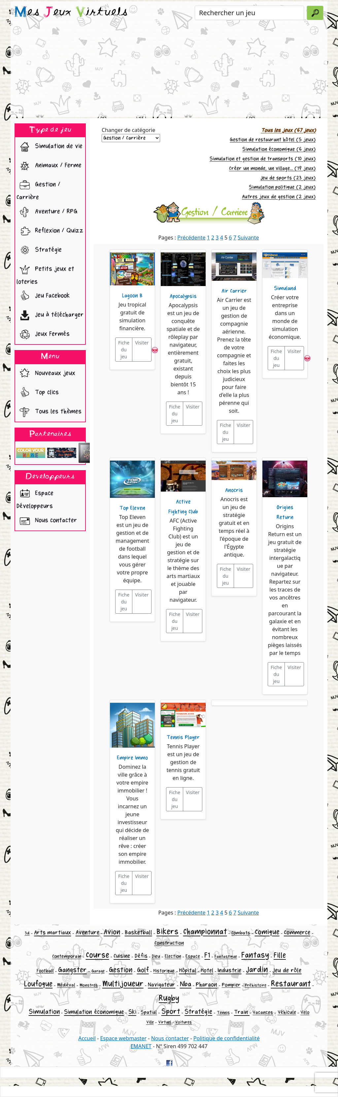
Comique (267, 932)
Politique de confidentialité (226, 1038)
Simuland (285, 288)
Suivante (248, 237)
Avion (112, 932)
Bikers (167, 931)
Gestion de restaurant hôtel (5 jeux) (273, 139)
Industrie (229, 970)
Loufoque (38, 984)
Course (97, 955)
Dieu (156, 956)
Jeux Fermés (43, 334)
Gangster (72, 970)
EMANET (141, 1046)
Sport (170, 1011)
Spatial (149, 1012)
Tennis (223, 1013)
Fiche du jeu (123, 349)
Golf (143, 970)
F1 (207, 955)
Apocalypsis (183, 296)
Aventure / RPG (47, 212)
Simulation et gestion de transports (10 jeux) (263, 158)
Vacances (263, 1012)
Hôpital (187, 970)
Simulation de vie (50, 147)
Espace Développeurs (35, 498)
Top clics (38, 393)
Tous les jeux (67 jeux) (288, 130)
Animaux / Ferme (49, 166)
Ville (150, 1022)
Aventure (87, 932)
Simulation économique (94, 1012)
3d (27, 933)
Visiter (142, 342)
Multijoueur (123, 984)
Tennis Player (183, 737)
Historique (164, 971)
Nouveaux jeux (46, 374)
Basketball (138, 932)
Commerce (297, 932)
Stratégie (39, 250)
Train (242, 1012)
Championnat (205, 931)
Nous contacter (47, 521)
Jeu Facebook (43, 296)
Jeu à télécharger (50, 315)
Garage (98, 971)
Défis (141, 956)
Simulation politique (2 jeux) (282, 187)
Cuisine (122, 956)
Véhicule (287, 1012)
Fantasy (255, 955)
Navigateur (161, 984)
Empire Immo (132, 757)
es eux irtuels (71, 12)
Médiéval (66, 985)
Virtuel (164, 1022)
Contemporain (66, 956)
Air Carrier (234, 291)
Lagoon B (132, 295)
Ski (132, 1012)
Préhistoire (255, 985)
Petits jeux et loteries (45, 273)
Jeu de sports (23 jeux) (288, 178)
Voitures (183, 1022)
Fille (280, 955)
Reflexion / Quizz (50, 231)
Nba (185, 984)
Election (173, 956)
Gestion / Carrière (38, 189)
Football (45, 971)
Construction (169, 943)
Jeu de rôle (286, 970)
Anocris (234, 490)
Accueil (87, 1038)
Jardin (257, 969)
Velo (304, 1012)
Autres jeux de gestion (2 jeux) (279, 196)
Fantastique (226, 956)
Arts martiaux (52, 932)
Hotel (207, 970)
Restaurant (291, 984)
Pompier (231, 985)
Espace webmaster (123, 1038)
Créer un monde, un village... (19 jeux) (272, 168)
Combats (240, 933)
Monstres (89, 985)
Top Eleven (132, 508)
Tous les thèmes (49, 412)
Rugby (169, 998)
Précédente (191, 237)
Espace (193, 956)
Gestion (120, 970)
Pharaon (206, 984)
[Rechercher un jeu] (249, 13)
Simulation (44, 1011)
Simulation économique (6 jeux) (279, 149)
